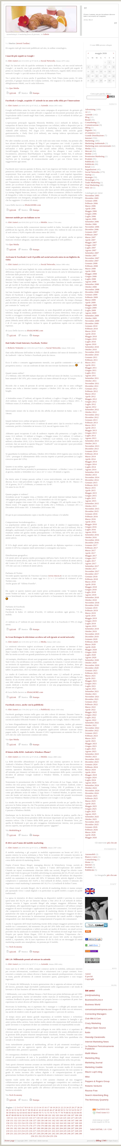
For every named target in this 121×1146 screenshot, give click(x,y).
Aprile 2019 (90, 615)
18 (51, 1107)
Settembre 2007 (92, 253)
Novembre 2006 (92, 227)
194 (23, 1128)
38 (29, 1110)
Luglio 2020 (90, 655)
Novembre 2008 (92, 289)
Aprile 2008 (90, 271)
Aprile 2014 (90, 459)
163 (57, 1123)
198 (38, 1128)
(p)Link (11, 93)
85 (81, 1112)
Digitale (88, 130)
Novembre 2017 (92, 571)
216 (30, 1131)
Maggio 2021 (91, 681)
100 (45, 1115)
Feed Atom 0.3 (101, 1112)
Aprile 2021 (90, 678)
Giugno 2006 (90, 214)
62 (18, 1112)
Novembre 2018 (92, 602)
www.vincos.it (55, 575)
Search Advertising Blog (96, 1095)
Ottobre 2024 (91, 788)
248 (76, 1133)
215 (26, 1131)
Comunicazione (92, 125)
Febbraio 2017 (91, 548)
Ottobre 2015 (91, 506)
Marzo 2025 (90, 801)
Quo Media (14, 88)
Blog (87, 117)
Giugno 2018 (90, 589)
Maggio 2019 (91, 618)
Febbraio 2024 (91, 767)
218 (38, 1131)
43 (43, 1110)
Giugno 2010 (90, 339)
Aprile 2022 (90, 709)
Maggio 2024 (91, 775)
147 (72, 1120)
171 (11, 1125)
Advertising (90, 109)
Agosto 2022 (90, 720)
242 (53, 1133)
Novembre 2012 (92, 414)
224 (61, 1131)
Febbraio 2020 (91, 642)
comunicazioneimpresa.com (98, 1009)
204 (61, 1128)
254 (47, 1136)
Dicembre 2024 (92, 793)
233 (19, 1133)
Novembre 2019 (92, 634)
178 (38, 1125)
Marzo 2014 (90, 456)
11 (32, 1107)
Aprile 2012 (90, 396)
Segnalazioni (90, 169)
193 (19, 1128)
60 (12, 1112)
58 (7, 1112)
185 (65, 1125)
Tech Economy (15, 947)
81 (70, 1112)
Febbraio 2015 (91, 485)
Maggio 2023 (91, 743)
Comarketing (90, 122)
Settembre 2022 (92, 722)
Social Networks (48, 61)
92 (23, 1115)
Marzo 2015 (90, 488)
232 (15, 1133)
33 (15, 1110)
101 (49, 1115)
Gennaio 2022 (91, 702)
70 (40, 1112)
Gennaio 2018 (91, 576)
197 (34, 1128)
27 (75, 1107)
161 (49, 1123)
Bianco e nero (91, 857)
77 (59, 1112)
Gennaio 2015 (91, 482)
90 (18, 1115)
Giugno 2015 (90, 495)
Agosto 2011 (90, 375)
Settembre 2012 (92, 409)
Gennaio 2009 (91, 294)
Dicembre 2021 (92, 699)
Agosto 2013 (90, 438)
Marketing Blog (92, 1058)
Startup (88, 174)
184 (61, 1125)
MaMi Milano (91, 1053)
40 (34, 1110)
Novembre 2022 (92, 728)
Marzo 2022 (90, 707)
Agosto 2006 (90, 219)
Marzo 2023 (90, 738)
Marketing (89, 140)
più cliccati (112, 842)
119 (41, 1118)
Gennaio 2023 (91, 733)
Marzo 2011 (90, 362)
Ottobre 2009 (91, 318)
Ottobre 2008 (91, 287)
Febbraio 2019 (91, 610)
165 (65, 1123)
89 (15, 1115)
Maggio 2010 (91, 336)
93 (26, 1115)
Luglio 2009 (90, 310)
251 (36, 1136)
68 (34, 1112)
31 (10, 1110)
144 (61, 1120)
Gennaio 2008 (91, 263)
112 (15, 1118)
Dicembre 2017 (92, 574)
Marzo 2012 (90, 394)
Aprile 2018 (90, 584)
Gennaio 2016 (91, 514)
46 (51, 1110)
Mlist (87, 1077)
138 (38, 1120)
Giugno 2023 (90, 746)
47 (53, 1110)
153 (19, 1123)
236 (30, 1133)
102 (53, 1115)
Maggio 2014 (91, 461)
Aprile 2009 (90, 302)
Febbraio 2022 (91, 704)
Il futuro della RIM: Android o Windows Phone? (28, 752)
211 (11, 1131)
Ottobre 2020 (91, 662)
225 (65, 1131)
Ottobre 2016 (91, 537)
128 (76, 1118)
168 (76, 1123)
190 (7, 1128)
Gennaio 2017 (91, 545)
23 (65, 1107)
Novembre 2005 (92, 195)
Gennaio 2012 (91, 388)
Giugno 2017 (90, 558)
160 (46, 1123)
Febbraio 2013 (91, 422)
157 (34, 1123)
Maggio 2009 (91, 305)
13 (37, 1107)
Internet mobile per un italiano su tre (23, 217)
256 (55, 1136)
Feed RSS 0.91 (101, 1109)
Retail (87, 167)
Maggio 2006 (91, 211)
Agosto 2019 (90, 626)
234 (23, 1133)
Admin (46, 34)
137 (34, 1120)
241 (49, 1133)
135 (26, 1120)
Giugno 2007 (90, 245)
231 (11, 1133)
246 (68, 1133)
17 (48, 1107)
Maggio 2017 (91, 555)
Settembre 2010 (92, 347)
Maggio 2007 (91, 242)
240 (46, 1133)
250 (32, 1136)
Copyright (89, 979)
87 (10, 1115)
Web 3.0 (88, 187)
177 (34, 1125)
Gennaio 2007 (91, 232)
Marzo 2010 (90, 331)
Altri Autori (13, 61)
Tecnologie (90, 180)
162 (53, 1123)
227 (72, 1131)
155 (26, 1123)
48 (56, 1110)
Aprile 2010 (90, 334)
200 (46, 1128)
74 (51, 1112)
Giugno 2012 (90, 401)
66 (29, 1112)
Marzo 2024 (90, 769)
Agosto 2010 (90, 344)
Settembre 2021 (92, 691)
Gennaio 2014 (91, 451)
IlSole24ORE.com (33, 205)
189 (80, 1125)
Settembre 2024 (92, 785)
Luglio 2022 (90, 717)
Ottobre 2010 (91, 349)
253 (44, 1136)
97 (37, 1115)
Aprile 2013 (90, 428)
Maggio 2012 (91, 399)
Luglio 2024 (90, 780)
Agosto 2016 (90, 532)
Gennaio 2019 (91, 608)
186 (68, 1125)
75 (53, 1112)
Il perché (89, 976)
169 (80, 1123)
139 (42, 1120)
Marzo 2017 (90, 550)
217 (34, 1131)
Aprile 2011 (90, 365)
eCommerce (90, 133)
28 (78, 1107)
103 (57, 1115)
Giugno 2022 (90, 715)
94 (29, 1115)
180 (46, 1125)
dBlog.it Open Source (95, 1028)
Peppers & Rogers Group (97, 1081)
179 (42, 1125)
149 (80, 1120)
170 (7, 1125)
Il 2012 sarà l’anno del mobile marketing (24, 843)
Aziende (44, 105)
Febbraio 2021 (91, 673)
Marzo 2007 (90, 237)
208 (76, 1128)
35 (21, 1110)
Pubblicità (45, 709)
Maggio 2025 (91, 806)
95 (32, 1115)
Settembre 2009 (92, 315)
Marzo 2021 (90, 675)
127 (72, 1118)
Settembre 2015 (92, 503)
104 (61, 1115)
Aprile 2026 (90, 835)
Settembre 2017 (92, 566)
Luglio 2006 (90, 216)
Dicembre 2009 (92, 323)
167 (72, 1123)
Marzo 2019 (90, 613)
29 (81, 1107)
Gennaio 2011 (91, 357)
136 (30, 1120)
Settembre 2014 (92, 472)
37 (26, 1110)
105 (65, 1115)
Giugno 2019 (90, 621)
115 (26, 1118)
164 (61, 1123)
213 (19, 1131)
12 (35, 1107)
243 (57, 1133)
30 (7, 1110)
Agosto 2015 (90, 501)
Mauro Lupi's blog (93, 1072)
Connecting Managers (95, 1014)
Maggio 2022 (91, 712)
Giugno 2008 (90, 276)
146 (68, 1120)
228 (76, 1131)
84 (78, 1112)
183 (57, 1125)
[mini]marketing (92, 995)
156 (30, 1123)
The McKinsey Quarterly (96, 1100)
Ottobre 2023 (91, 756)
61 (15, 1112)
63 (21, 1112)
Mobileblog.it (15, 830)
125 (64, 1118)
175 (26, 1125)
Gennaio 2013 (91, 420)
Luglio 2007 (90, 247)
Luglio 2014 (90, 467)
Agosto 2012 (90, 407)
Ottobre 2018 (91, 600)
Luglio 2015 (90, 498)
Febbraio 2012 (91, 391)
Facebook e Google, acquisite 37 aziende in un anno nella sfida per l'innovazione (43, 100)
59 (10, 1112)
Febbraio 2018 (91, 579)
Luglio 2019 (90, 623)
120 (45, 1118)
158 (38, 1123)
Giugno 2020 (90, 652)
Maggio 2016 (91, 524)
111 (11, 1118)
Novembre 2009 (92, 321)
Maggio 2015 (91, 493)
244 (61, 1133)
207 (72, 1128)
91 (21, 1115)
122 (53, 1118)
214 (23, 1131)
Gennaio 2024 (91, 764)
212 (15, 1131)
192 (15, 1128)
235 (26, 1133)
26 (73, 1107)
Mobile (44, 222)
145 (65, 1120)
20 (56, 1107)
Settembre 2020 (92, 660)
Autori (88, 974)
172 (15, 1125)
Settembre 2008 (92, 284)
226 (68, 1131)
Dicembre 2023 (92, 762)
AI (86, 112)
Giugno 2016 (90, 527)
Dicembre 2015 (92, 511)
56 (78, 1110)
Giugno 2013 (90, 433)
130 (7, 1120)
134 (23, 1120)
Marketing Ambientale (95, 143)
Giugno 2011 (90, 370)
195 (26, 1128)
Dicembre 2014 (92, 480)
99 (43, 1115)
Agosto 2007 (90, 250)
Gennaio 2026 (91, 827)
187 (72, 1125)
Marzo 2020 (90, 644)
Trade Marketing (92, 182)
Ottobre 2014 (91, 475)
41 (37, 1110)
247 (72, 1133)
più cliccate (112, 875)
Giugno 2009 (90, 307)
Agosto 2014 (90, 469)
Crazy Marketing (93, 1023)
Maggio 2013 (91, 430)
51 (64, 1110)
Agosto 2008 (90, 281)
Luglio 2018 (90, 592)
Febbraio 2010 (91, 328)
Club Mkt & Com (93, 1018)
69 (37, 1112)
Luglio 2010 (90, 341)
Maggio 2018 (91, 587)
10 (29, 1107)
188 (76, 1125)
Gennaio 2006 (91, 200)
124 (60, 1118)
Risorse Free (91, 1090)
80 (67, 1112)
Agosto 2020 (90, 657)
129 (79, 1118)
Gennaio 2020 (91, 639)
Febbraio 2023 (91, 735)
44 (45, 1110)
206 (68, 1128)
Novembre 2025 (92, 822)
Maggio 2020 (91, 649)
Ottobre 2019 (91, 631)
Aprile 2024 (90, 772)
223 (57, 1131)
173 (19, 1125)
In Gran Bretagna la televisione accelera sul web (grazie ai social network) (40, 637)
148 (76, 1120)
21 (59, 1107)
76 (56, 1112)
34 (18, 1110)
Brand (87, 120)
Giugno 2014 (90, 464)
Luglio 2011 (90, 373)
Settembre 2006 (92, 221)
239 (42, 1133)
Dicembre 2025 (92, 824)
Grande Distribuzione (94, 135)
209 (80, 1128)
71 (43, 1112)
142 (53, 1120)
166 (68, 1123)
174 (23, 1125)
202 (53, 1128)
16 (45, 1107)
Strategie (89, 177)
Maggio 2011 (91, 368)
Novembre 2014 (92, 477)
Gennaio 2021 (91, 670)
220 (45, 1131)
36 (23, 1110)
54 (72, 1110)
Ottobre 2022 (91, 725)
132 (15, 1120)
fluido (87, 1032)
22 (62, 1107)
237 (34, 1133)
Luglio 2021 (90, 686)
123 (57, 1118)
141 (49, 1120)
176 (30, 1125)
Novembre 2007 (92, 258)
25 (70, 1107)
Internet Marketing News (97, 1041)
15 (43, 1107)
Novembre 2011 (92, 383)
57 (81, 1110)
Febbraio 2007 (91, 234)
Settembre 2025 (92, 816)
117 (34, 1118)
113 (19, 1118)
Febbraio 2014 (91, 454)
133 (19, 1120)
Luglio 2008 (90, 279)
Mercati (88, 151)
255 (51, 1136)
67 (32, 1112)
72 (45, 1112)
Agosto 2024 (90, 782)
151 (11, 1123)
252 (40, 1136)
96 (34, 1115)
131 (11, 1120)
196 (30, 1128)
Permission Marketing (94, 156)
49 (59, 1110)
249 (80, 1133)
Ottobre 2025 (91, 819)
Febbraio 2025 (91, 798)
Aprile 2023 (90, 741)
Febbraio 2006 (91, 203)
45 (48, 1110)
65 (26, 1112)
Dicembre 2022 (92, 730)
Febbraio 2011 (91, 360)
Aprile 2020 (90, 647)
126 (68, 1118)
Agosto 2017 (90, 563)
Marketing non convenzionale (98, 146)
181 (49, 1125)
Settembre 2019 (92, 628)
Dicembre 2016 (92, 542)
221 (49, 1131)
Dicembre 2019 (92, 636)
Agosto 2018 (90, 595)
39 (32, 1110)
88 (12, 1115)
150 (7, 1123)
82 (72, 1112)
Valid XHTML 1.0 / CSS (101, 1129)
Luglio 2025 (90, 811)
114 (23, 1118)
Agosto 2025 (90, 814)
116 (30, 1118)
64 (23, 1112)
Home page (10, 1140)
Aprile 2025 (90, 803)
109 (80, 1115)
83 (75, 1112)
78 (62, 1112)
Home (87, 862)
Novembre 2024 (92, 790)
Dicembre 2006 (92, 229)
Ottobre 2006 (91, 224)
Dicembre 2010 (92, 354)
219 (42, 1131)
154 (23, 1123)
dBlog (87, 127)
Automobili (90, 854)
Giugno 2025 (90, 809)
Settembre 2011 (92, 378)
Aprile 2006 (90, 208)
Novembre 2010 (92, 352)
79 (64, 1112)
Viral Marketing (92, 185)
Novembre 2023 (92, 759)
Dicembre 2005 (92, 198)
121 (49, 1118)
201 (49, 1128)
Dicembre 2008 (92, 292)
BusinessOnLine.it (94, 1000)
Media (43, 642)
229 (80, 1131)
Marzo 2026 (90, 832)
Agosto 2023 (90, 751)
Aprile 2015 (90, 490)
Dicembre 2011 (91, 386)
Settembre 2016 (92, 535)
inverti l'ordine (23, 43)
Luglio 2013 (90, 435)
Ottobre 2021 (91, 694)
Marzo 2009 (90, 300)
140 (46, 1120)
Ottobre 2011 (90, 381)
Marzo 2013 (90, 425)
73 (48, 1112)
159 (42, 1123)
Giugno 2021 (90, 683)
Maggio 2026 (91, 837)
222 (53, 1131)
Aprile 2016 (90, 521)
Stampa (34, 93)
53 (70, 1110)
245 (65, 1133)
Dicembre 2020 (92, 668)
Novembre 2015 (92, 508)
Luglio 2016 (90, 529)
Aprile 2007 (90, 240)
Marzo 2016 (90, 519)
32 (12, 1110)
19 (54, 1107)
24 (67, 1107)
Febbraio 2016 (91, 516)
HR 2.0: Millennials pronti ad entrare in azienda (28, 959)
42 (40, 1110)
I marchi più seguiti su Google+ (20, 56)
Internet (88, 138)
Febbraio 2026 (91, 829)
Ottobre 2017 (91, 568)
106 (68, 1115)
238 (38, 1133)
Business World (92, 1004)
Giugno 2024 (90, 777)
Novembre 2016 (92, 540)
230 (7, 1133)
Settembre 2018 (92, 597)
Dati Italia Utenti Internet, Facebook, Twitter (27, 343)
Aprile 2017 (90, 553)
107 (72, 1115)
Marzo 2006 (90, 206)
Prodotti (88, 159)
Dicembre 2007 (92, 261)
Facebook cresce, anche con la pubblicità (24, 704)
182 (53, 1125)
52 (67, 1110)
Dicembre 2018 (92, 605)
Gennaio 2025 (91, 796)
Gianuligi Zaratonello (95, 1037)
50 (62, 1110)
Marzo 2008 (90, 268)
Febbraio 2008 (91, 266)
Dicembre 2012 (92, 417)
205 (65, 1128)
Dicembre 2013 (92, 448)
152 (15, 1123)
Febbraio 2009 (91, 297)
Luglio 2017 (90, 561)
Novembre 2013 (92, 446)
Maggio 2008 (91, 274)
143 (57, 1120)
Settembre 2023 (92, 754)
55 (75, 1110)
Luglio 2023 (90, 749)
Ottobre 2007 (91, 255)
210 (7, 1131)
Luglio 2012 (90, 404)
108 (76, 1115)
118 (38, 1118)
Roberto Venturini (15, 348)
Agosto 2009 (90, 313)
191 (11, 1128)
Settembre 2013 (92, 441)
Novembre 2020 (92, 665)
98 (40, 1115)
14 (40, 1107)
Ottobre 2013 (91, 443)
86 (7, 1115)
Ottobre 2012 (91, 412)
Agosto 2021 (90, 689)
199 (42, 1128)
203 (57, 1128)
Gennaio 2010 (91, 326)
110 (8, 1118)
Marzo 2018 (90, 582)
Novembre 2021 (92, 696)
